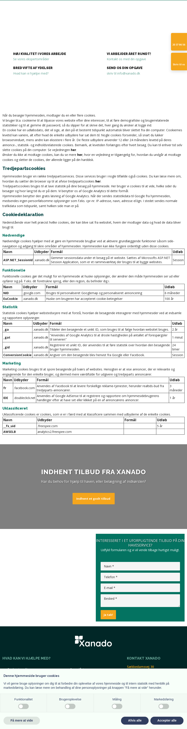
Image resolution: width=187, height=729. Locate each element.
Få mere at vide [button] (22, 720)
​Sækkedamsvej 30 (140, 667)
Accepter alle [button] (166, 720)
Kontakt (120, 29)
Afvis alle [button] (134, 720)
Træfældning (40, 29)
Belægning (62, 29)
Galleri (105, 29)
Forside (19, 29)
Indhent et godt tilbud (93, 499)
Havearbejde (85, 29)
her (73, 150)
